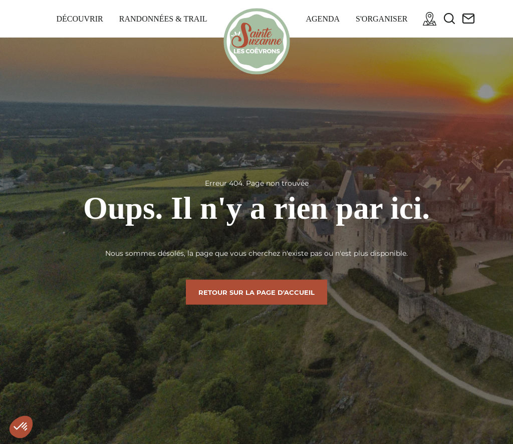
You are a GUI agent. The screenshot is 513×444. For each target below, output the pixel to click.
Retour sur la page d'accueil (256, 292)
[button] (21, 427)
